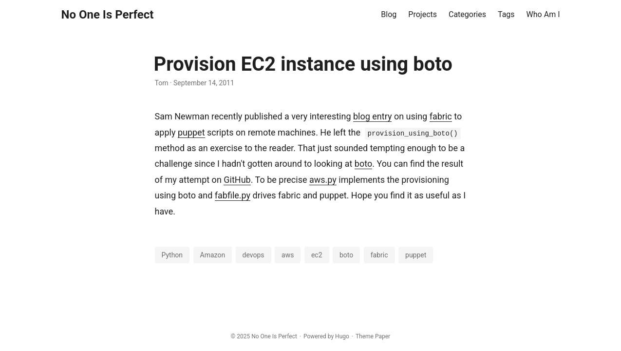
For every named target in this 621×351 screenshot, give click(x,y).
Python (172, 255)
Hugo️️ (342, 336)
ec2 (316, 255)
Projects (422, 14)
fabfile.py (232, 195)
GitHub (237, 180)
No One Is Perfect (107, 14)
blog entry (372, 116)
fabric (441, 116)
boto (363, 163)
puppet (191, 132)
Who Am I (543, 14)
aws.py (323, 180)
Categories (467, 14)
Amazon (213, 255)
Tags (506, 14)
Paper (382, 336)
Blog (388, 14)
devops (253, 255)
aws (288, 255)
